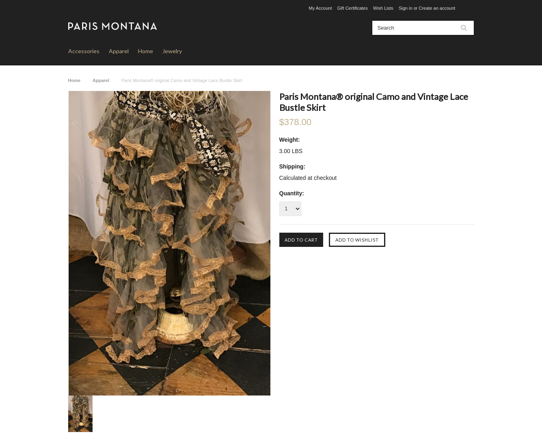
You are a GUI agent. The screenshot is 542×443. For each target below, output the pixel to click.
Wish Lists (383, 8)
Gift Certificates (352, 8)
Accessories (83, 51)
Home (145, 51)
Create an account (437, 8)
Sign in (405, 8)
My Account (320, 8)
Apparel (119, 51)
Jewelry (172, 51)
